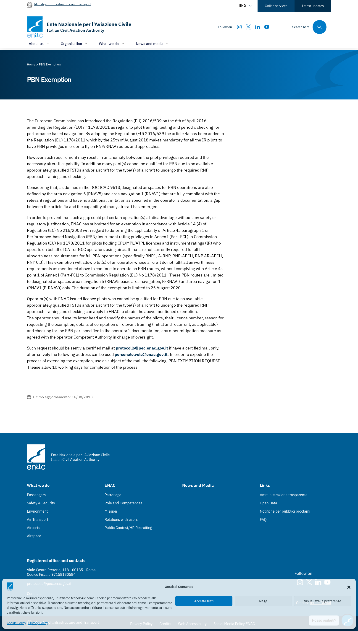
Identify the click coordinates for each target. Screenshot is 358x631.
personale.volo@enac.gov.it (141, 354)
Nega (263, 601)
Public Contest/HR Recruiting (128, 527)
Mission (111, 511)
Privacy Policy (38, 623)
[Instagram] (239, 26)
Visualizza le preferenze (322, 601)
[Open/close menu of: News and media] (152, 43)
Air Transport (37, 519)
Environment (37, 511)
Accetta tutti (204, 601)
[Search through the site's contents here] (309, 27)
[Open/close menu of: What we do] (112, 43)
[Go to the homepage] (79, 27)
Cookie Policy (16, 623)
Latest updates (313, 6)
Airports (33, 527)
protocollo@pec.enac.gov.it (142, 348)
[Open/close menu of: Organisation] (74, 43)
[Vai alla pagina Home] (31, 64)
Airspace (34, 536)
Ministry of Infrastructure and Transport (62, 4)
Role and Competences (123, 503)
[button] (349, 586)
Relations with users (121, 519)
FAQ (263, 519)
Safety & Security (41, 503)
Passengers (36, 495)
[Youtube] (266, 26)
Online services (276, 6)
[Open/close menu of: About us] (39, 43)
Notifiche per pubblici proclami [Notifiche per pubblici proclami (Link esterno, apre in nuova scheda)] (285, 511)
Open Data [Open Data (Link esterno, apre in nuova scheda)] (268, 503)
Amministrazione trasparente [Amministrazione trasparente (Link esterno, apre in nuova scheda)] (284, 495)
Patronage (113, 495)
